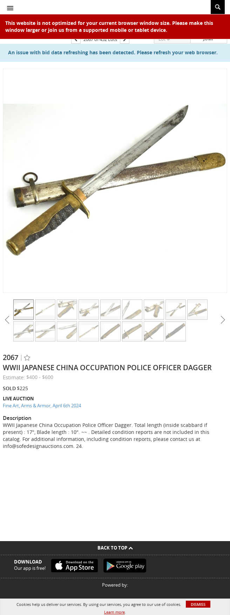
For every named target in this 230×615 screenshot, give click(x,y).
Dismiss (198, 604)
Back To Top (115, 548)
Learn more (114, 612)
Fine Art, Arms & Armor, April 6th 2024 (42, 405)
